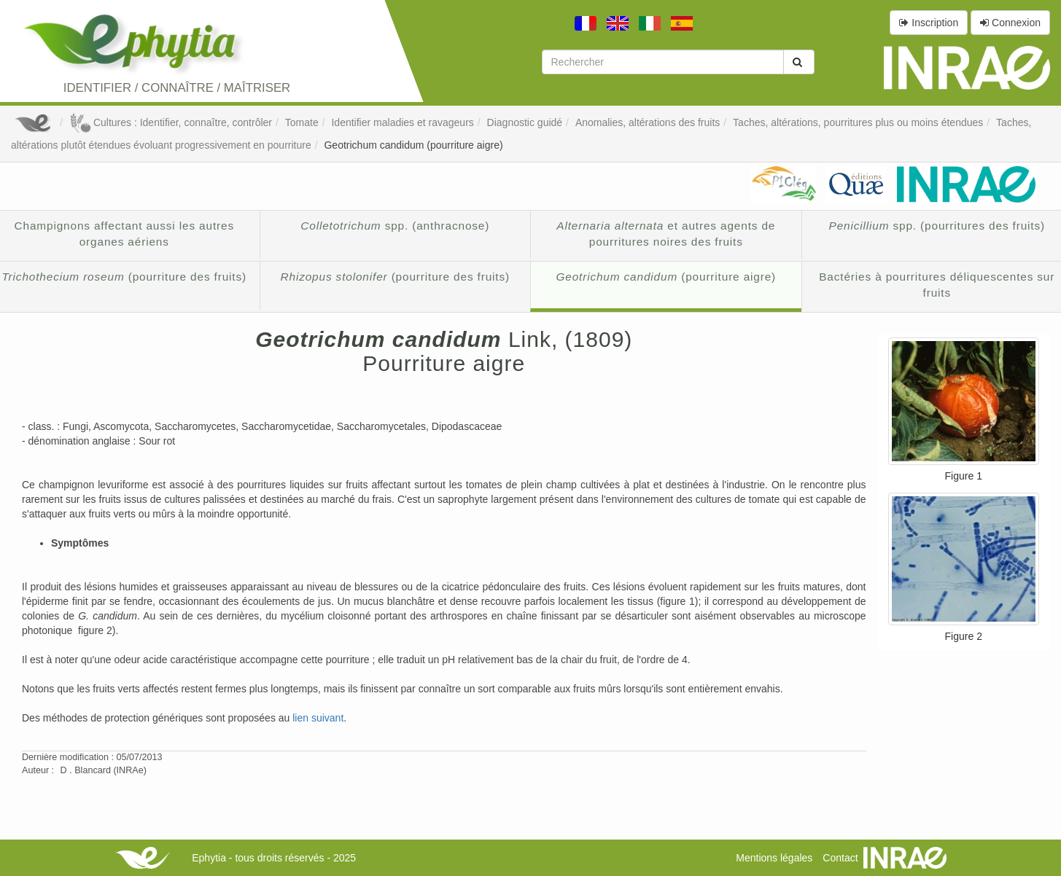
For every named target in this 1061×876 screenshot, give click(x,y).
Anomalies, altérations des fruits (647, 122)
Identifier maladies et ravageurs (402, 122)
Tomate (302, 122)
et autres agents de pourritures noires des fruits (665, 233)
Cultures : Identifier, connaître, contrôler (170, 122)
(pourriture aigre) (666, 276)
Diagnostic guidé (525, 122)
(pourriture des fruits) (395, 276)
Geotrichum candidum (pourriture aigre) (413, 145)
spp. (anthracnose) (394, 225)
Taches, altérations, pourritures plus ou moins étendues (858, 122)
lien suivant (317, 718)
